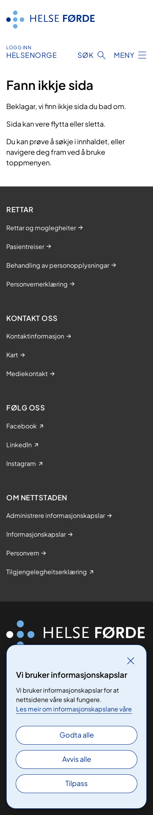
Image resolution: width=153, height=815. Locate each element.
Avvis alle (76, 758)
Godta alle (76, 734)
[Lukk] (130, 660)
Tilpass (76, 783)
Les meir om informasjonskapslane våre (74, 709)
